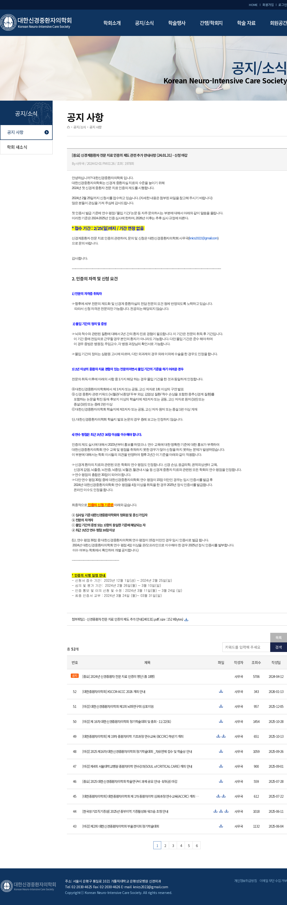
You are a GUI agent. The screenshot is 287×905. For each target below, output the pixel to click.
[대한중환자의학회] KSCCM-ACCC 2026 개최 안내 (113, 691)
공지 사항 (15, 132)
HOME (253, 4)
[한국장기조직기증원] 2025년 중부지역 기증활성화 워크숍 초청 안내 (125, 811)
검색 (278, 647)
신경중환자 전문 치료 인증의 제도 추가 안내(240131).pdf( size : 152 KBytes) (135, 619)
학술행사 (176, 22)
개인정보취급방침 (245, 880)
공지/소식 (144, 22)
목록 (279, 637)
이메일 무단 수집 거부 (273, 880)
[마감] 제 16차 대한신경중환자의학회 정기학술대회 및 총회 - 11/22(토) (126, 721)
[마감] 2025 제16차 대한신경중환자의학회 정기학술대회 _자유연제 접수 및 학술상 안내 (137, 751)
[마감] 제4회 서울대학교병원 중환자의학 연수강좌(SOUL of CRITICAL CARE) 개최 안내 (137, 766)
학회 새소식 (17, 147)
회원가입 (268, 4)
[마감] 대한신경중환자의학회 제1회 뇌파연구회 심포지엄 (117, 706)
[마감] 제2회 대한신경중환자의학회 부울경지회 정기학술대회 (120, 826)
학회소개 (112, 22)
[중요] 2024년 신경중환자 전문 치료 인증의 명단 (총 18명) (118, 676)
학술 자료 (246, 22)
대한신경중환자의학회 (35, 23)
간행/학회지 (211, 22)
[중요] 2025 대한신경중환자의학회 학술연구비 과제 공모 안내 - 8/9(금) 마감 (129, 781)
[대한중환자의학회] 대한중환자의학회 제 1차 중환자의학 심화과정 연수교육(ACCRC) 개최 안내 (140, 796)
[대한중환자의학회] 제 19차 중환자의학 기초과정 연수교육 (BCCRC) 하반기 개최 (132, 736)
